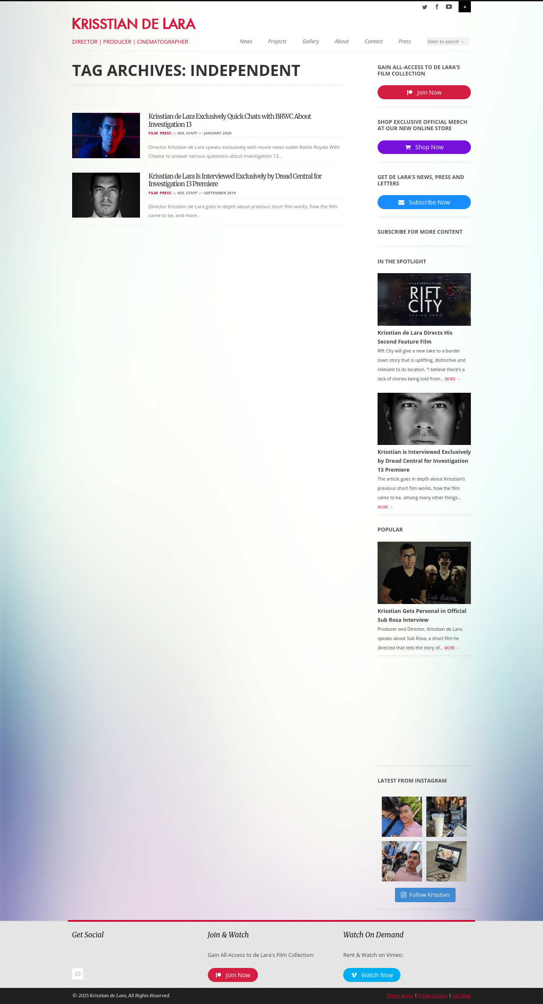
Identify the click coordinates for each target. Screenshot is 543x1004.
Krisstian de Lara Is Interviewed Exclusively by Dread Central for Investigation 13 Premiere (235, 180)
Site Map (461, 996)
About (337, 41)
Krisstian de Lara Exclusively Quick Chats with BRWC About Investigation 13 (229, 120)
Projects (272, 41)
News (240, 41)
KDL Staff (187, 133)
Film (153, 133)
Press (399, 41)
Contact (368, 41)
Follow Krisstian (425, 895)
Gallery (305, 41)
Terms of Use (400, 996)
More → (452, 379)
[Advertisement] (424, 714)
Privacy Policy (433, 996)
